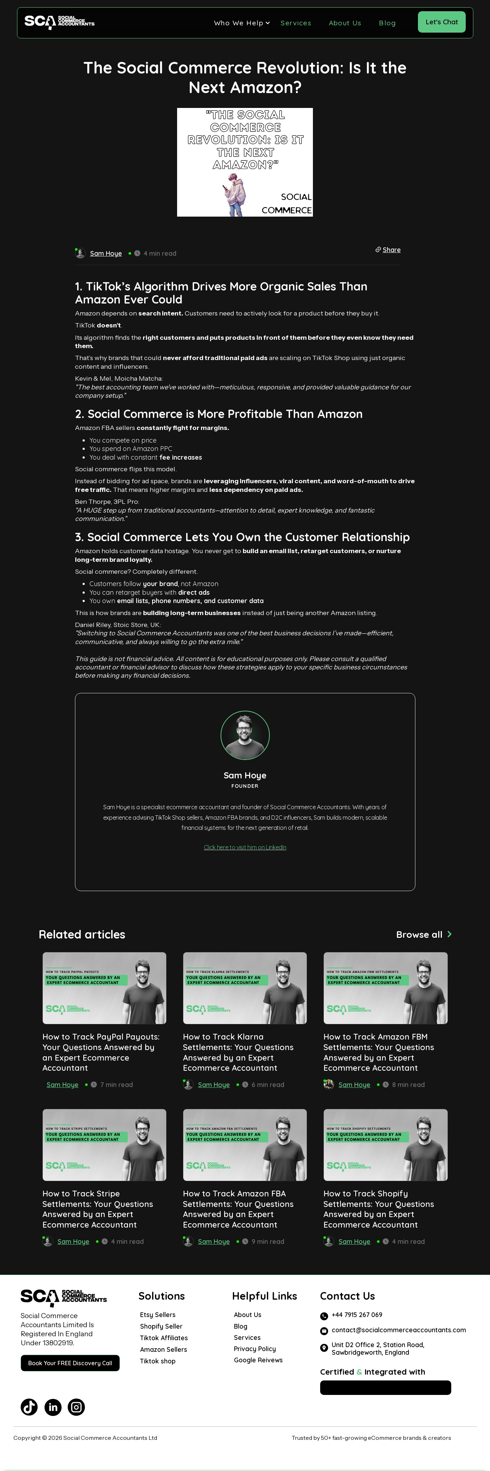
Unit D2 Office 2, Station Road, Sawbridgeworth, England (378, 1348)
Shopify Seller (161, 1326)
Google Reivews (258, 1360)
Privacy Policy (255, 1349)
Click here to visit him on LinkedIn (245, 847)
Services (296, 22)
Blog (387, 22)
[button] (238, 22)
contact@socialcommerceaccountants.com (399, 1330)
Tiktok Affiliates (164, 1338)
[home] (60, 23)
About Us (345, 22)
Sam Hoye (63, 1085)
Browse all (419, 934)
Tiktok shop (158, 1361)
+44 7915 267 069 (357, 1315)
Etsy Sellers (158, 1315)
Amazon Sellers (163, 1349)
